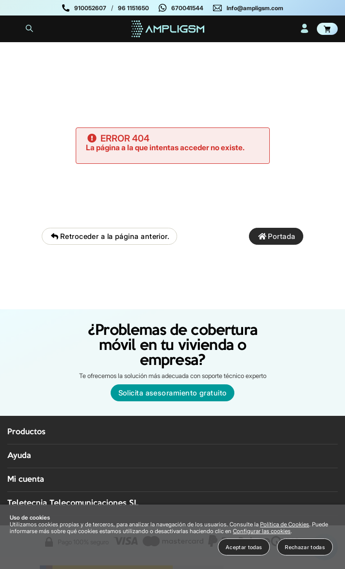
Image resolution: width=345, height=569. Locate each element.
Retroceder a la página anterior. (109, 236)
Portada (276, 236)
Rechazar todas (305, 547)
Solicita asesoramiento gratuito (172, 392)
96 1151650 (133, 8)
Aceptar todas (244, 547)
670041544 (187, 8)
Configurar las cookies (262, 531)
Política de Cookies (284, 524)
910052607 (90, 8)
